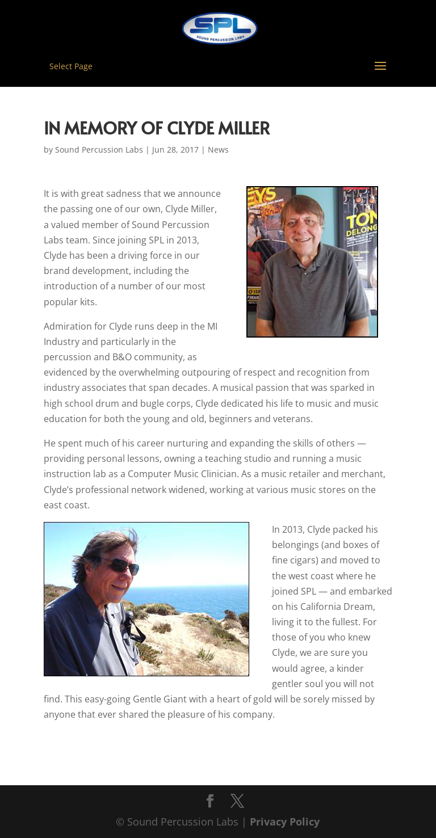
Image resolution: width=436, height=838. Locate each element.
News (218, 149)
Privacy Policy (285, 821)
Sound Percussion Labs (99, 149)
